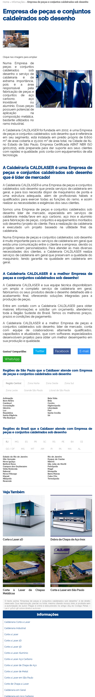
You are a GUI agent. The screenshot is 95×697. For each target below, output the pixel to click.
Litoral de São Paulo (59, 390)
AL (79, 449)
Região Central (13, 383)
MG (17, 441)
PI (51, 449)
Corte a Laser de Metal (16, 671)
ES (26, 441)
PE (63, 441)
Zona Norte (34, 383)
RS (53, 441)
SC (44, 441)
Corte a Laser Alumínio (16, 653)
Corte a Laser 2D (13, 539)
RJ (7, 441)
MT (32, 449)
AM (42, 449)
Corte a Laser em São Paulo (67, 590)
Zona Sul (69, 383)
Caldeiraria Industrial (15, 628)
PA (60, 449)
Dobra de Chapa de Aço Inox (67, 539)
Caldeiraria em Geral (15, 690)
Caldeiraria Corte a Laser (17, 622)
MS (22, 449)
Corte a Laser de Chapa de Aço (20, 665)
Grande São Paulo (33, 390)
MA (69, 449)
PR (35, 441)
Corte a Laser (11, 634)
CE (81, 441)
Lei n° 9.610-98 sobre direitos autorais (22, 608)
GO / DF (10, 449)
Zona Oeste (52, 383)
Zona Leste (12, 390)
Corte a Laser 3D (13, 647)
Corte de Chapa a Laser (16, 684)
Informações (47, 614)
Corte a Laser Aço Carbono (18, 659)
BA (72, 441)
